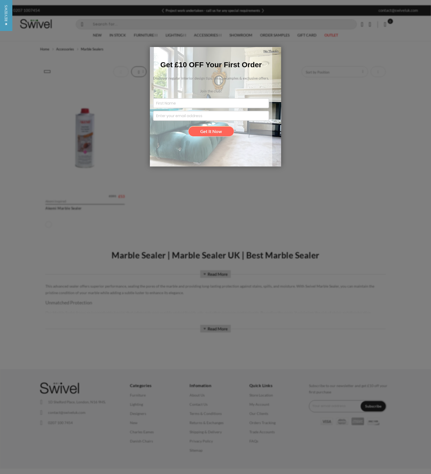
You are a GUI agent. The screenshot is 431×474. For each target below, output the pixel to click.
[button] (6, 237)
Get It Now (211, 131)
